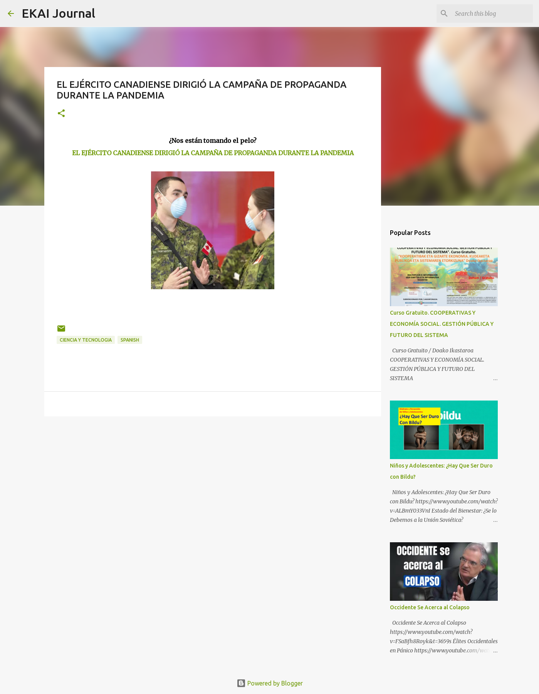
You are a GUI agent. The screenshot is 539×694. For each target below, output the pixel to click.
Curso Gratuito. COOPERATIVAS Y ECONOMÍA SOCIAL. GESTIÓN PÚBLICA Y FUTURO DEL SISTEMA (442, 324)
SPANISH (130, 339)
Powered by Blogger (270, 683)
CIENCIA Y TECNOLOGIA (86, 339)
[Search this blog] (492, 13)
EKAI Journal (58, 13)
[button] (61, 114)
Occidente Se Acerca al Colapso (430, 607)
